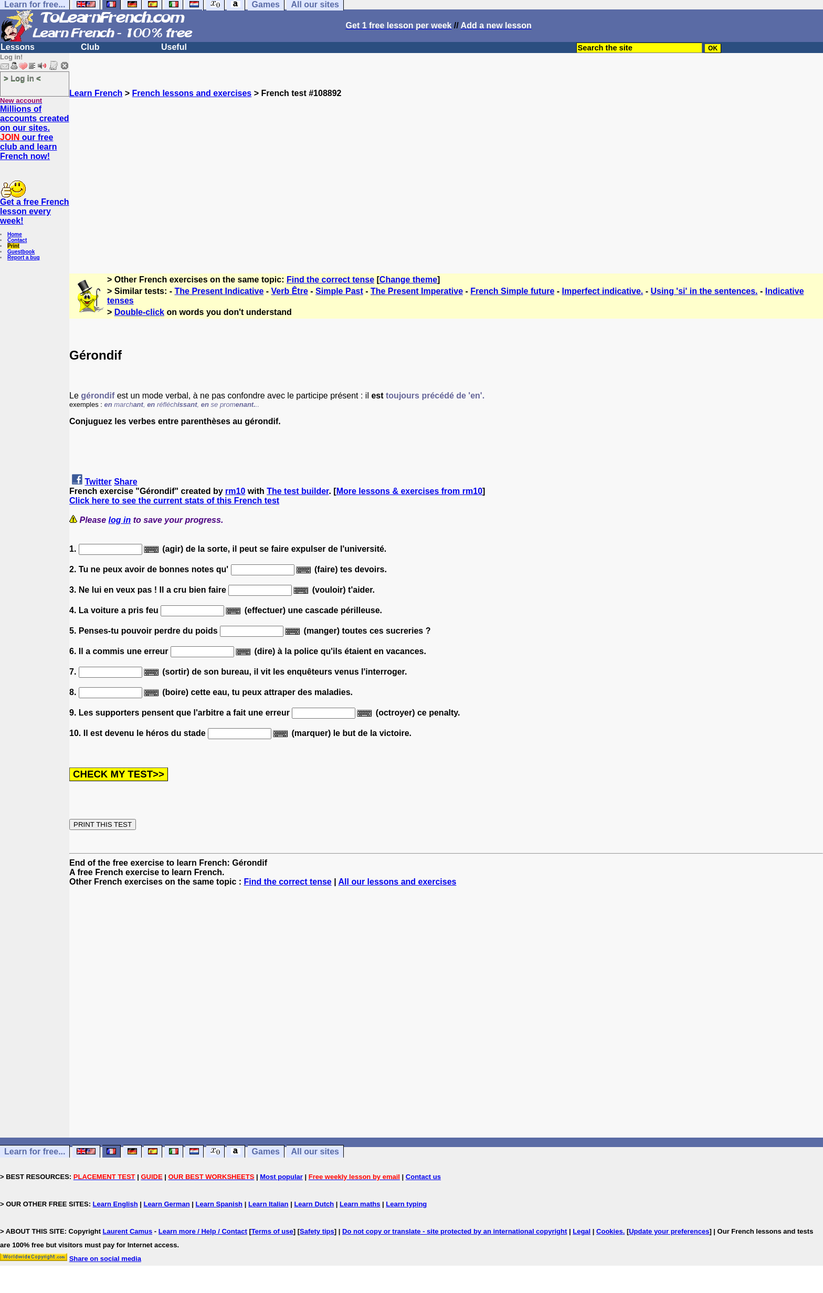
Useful (174, 47)
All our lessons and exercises (398, 881)
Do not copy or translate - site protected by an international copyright (454, 1231)
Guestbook (21, 252)
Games (266, 1151)
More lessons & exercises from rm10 (409, 491)
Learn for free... (34, 1151)
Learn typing (406, 1204)
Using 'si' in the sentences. (703, 291)
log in (120, 520)
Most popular (281, 1177)
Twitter (98, 481)
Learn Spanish (218, 1204)
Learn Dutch (314, 1204)
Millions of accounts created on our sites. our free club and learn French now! (34, 132)
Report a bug (23, 257)
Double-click (139, 312)
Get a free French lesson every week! (34, 211)
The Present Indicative (219, 291)
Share (125, 481)
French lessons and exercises (192, 93)
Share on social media (105, 1259)
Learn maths (360, 1204)
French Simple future (512, 291)
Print (13, 246)
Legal (581, 1231)
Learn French (95, 93)
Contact (17, 240)
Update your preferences (669, 1231)
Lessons (18, 47)
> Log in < (22, 77)
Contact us (423, 1177)
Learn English (115, 1204)
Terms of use (272, 1231)
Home (14, 234)
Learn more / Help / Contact (203, 1231)
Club (90, 47)
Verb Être (289, 291)
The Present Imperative (417, 291)
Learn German (166, 1204)
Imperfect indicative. (602, 291)
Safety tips (317, 1231)
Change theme (408, 279)
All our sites (315, 1151)
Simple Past (339, 291)
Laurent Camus (128, 1231)
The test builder (298, 491)
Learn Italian (268, 1204)
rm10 (235, 491)
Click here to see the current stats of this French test (174, 500)
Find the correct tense (330, 279)
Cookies (609, 1231)
